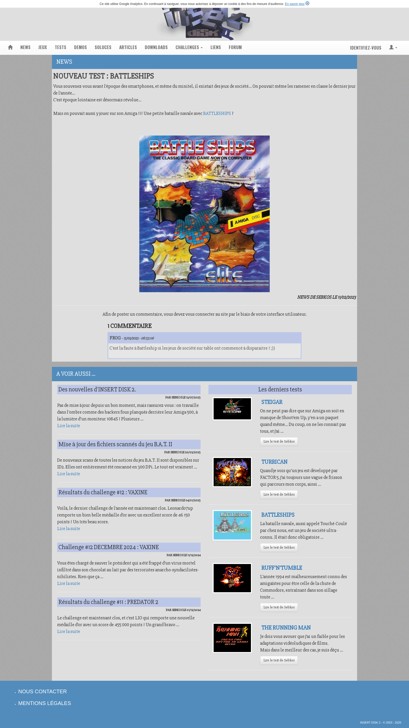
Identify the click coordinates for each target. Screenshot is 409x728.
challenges (189, 47)
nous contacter (42, 691)
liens (215, 47)
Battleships (277, 515)
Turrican (274, 462)
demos (80, 47)
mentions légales (44, 703)
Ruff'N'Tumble (281, 568)
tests (60, 47)
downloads (156, 47)
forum (235, 47)
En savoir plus (294, 4)
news (25, 47)
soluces (103, 47)
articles (128, 47)
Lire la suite (68, 425)
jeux (42, 47)
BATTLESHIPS (217, 113)
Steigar (271, 402)
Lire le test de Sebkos (278, 441)
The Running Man (286, 627)
